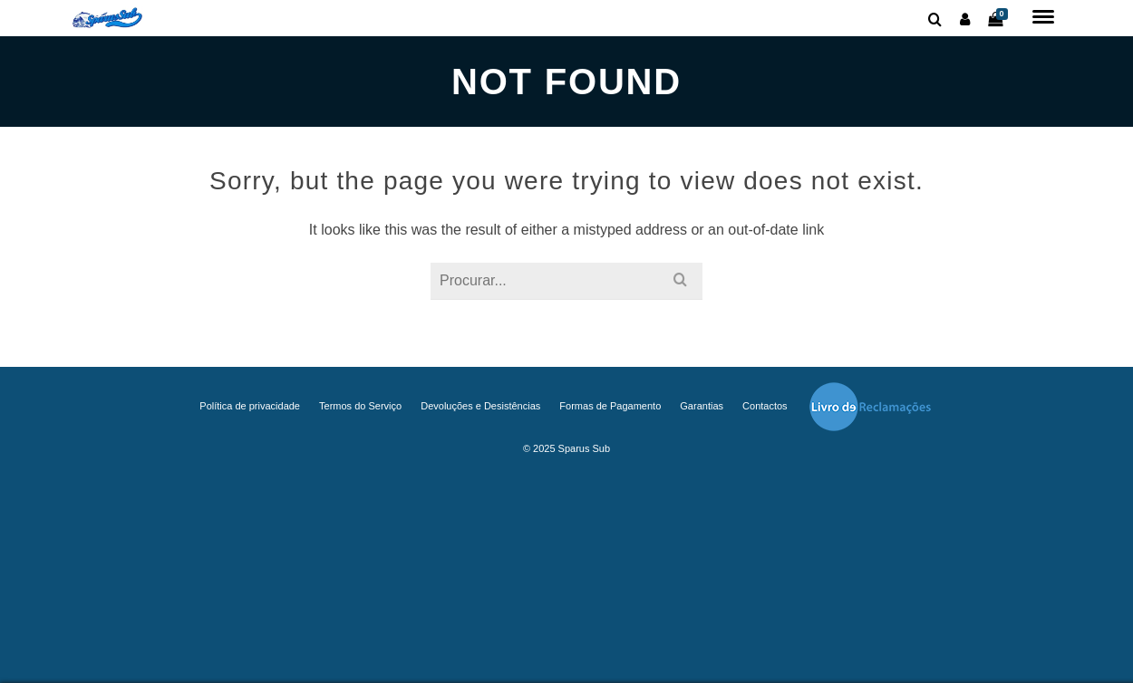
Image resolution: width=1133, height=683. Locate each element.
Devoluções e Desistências (480, 405)
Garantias (701, 405)
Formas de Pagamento (610, 405)
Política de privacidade (249, 405)
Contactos (765, 405)
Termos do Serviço (360, 405)
